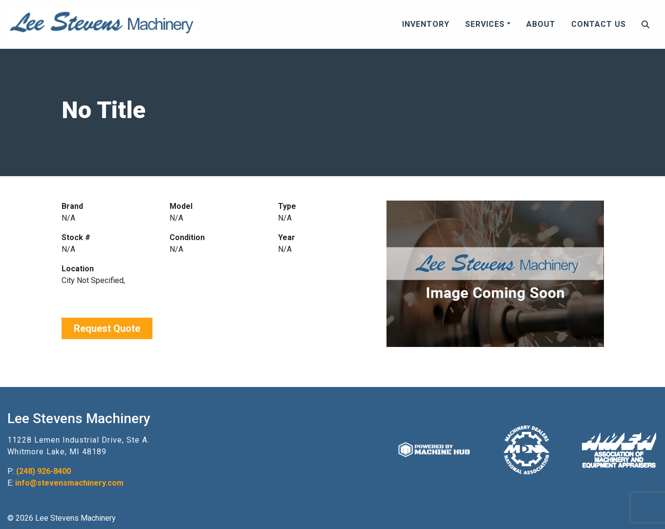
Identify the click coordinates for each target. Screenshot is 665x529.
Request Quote (107, 328)
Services (485, 24)
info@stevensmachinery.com (69, 483)
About (541, 24)
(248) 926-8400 (43, 471)
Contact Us (598, 24)
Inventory (426, 24)
